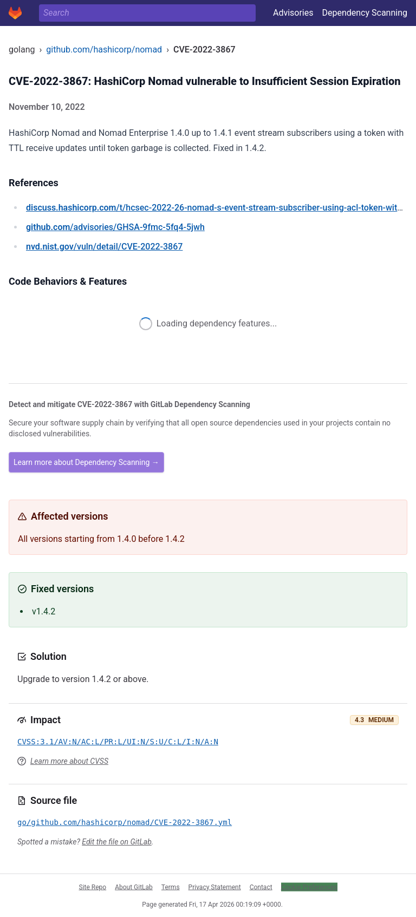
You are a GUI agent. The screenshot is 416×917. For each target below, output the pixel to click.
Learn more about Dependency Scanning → (86, 462)
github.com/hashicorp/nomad (104, 49)
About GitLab (134, 886)
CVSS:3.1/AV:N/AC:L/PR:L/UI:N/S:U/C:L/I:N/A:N (117, 741)
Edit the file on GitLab (116, 841)
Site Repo (93, 886)
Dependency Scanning (364, 13)
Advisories (293, 13)
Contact (261, 886)
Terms (170, 886)
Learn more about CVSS (69, 761)
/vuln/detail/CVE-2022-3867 (104, 246)
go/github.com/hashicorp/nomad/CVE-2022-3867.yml (124, 822)
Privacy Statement (214, 886)
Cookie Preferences (309, 886)
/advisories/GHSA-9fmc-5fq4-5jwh (115, 227)
